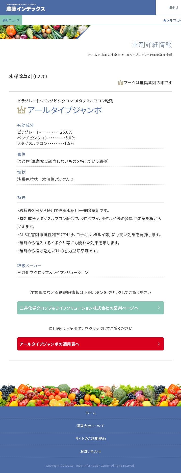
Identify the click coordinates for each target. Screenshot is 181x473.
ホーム (92, 54)
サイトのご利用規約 (90, 438)
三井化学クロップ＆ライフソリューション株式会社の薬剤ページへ (79, 308)
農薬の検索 (109, 54)
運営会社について (90, 425)
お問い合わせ (90, 451)
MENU (173, 7)
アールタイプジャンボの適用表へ (50, 344)
